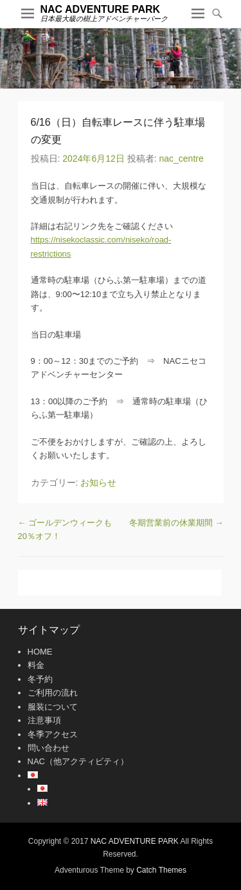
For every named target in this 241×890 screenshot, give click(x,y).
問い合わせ (48, 748)
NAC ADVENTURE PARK (100, 9)
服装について (53, 707)
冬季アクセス (53, 734)
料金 (36, 665)
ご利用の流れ (53, 692)
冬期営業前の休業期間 (176, 522)
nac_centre (181, 158)
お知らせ (98, 482)
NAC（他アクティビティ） (78, 761)
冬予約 (40, 679)
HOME (40, 651)
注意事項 (44, 720)
